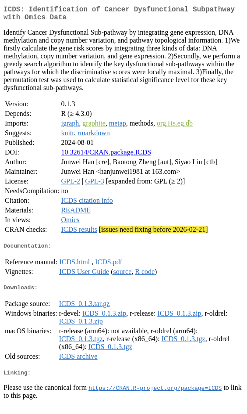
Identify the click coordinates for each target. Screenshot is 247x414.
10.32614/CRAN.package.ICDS (106, 155)
